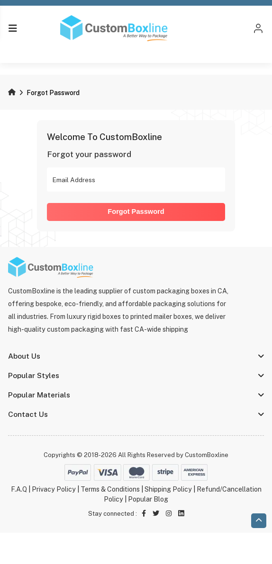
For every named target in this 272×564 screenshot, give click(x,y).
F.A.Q (19, 489)
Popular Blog (148, 499)
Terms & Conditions (110, 489)
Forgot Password (136, 211)
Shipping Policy (168, 489)
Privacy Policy (54, 489)
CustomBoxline (206, 454)
